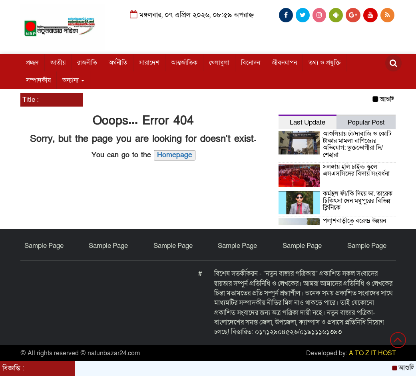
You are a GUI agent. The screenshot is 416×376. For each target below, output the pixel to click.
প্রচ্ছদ (32, 62)
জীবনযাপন (284, 62)
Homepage (174, 155)
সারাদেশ (149, 62)
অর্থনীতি (118, 62)
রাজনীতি (87, 62)
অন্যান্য (73, 80)
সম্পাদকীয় (38, 80)
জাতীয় (58, 62)
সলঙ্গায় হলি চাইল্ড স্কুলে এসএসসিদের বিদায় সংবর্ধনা (357, 170)
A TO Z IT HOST (372, 353)
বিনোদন (250, 62)
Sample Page (44, 245)
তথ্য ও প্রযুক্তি (324, 62)
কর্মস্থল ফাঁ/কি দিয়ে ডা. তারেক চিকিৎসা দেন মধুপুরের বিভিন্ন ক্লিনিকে (357, 200)
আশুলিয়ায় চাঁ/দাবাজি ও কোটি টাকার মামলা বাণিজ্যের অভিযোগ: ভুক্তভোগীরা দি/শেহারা (357, 144)
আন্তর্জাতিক (184, 62)
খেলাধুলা (219, 62)
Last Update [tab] (307, 122)
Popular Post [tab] (366, 122)
